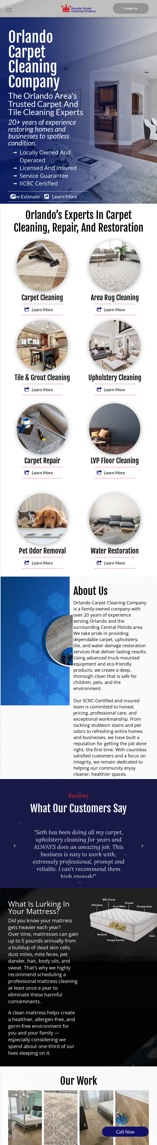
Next (37, 1127)
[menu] (9, 10)
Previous (13, 1127)
